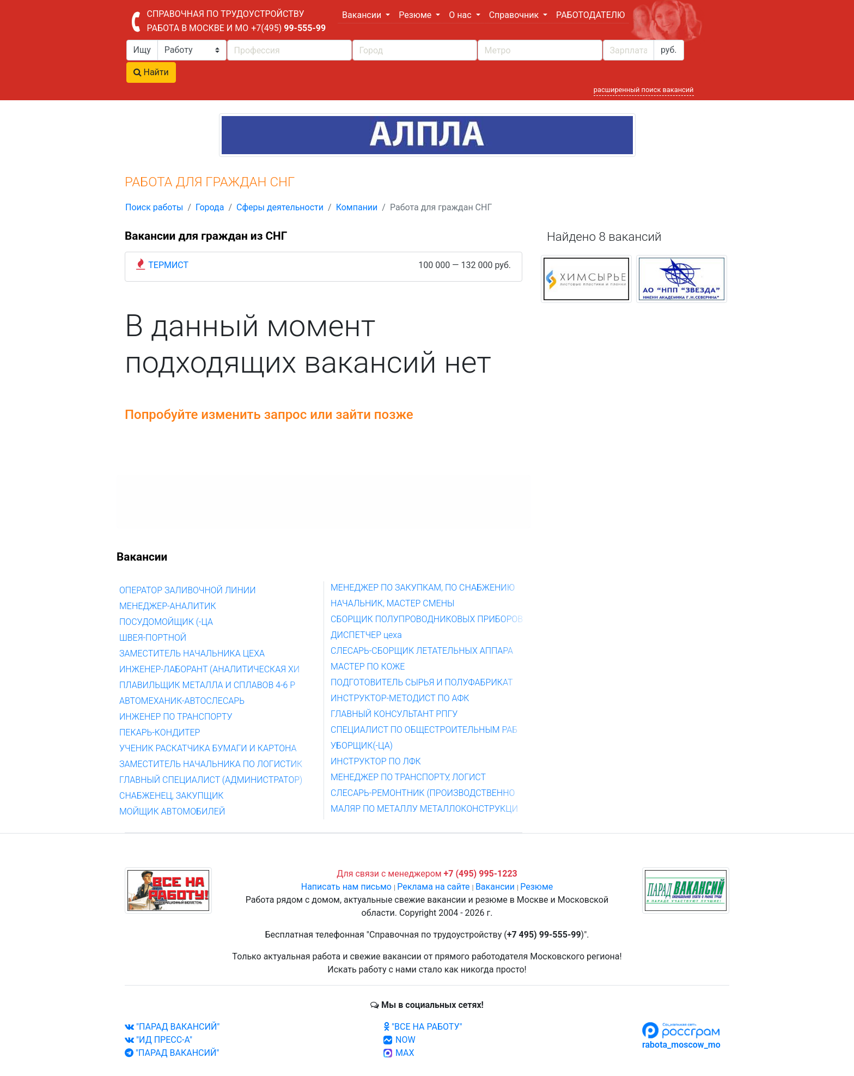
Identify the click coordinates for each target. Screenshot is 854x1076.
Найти (151, 72)
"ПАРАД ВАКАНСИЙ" (172, 1027)
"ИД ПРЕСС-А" (158, 1040)
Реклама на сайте (433, 887)
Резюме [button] (416, 15)
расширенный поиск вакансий (644, 90)
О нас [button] (461, 15)
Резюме (536, 887)
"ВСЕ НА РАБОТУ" (422, 1027)
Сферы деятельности (280, 207)
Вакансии (495, 887)
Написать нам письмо (346, 887)
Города (210, 207)
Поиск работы (154, 207)
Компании (357, 207)
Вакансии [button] (362, 15)
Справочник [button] (515, 15)
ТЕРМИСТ (168, 265)
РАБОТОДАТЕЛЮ (590, 15)
